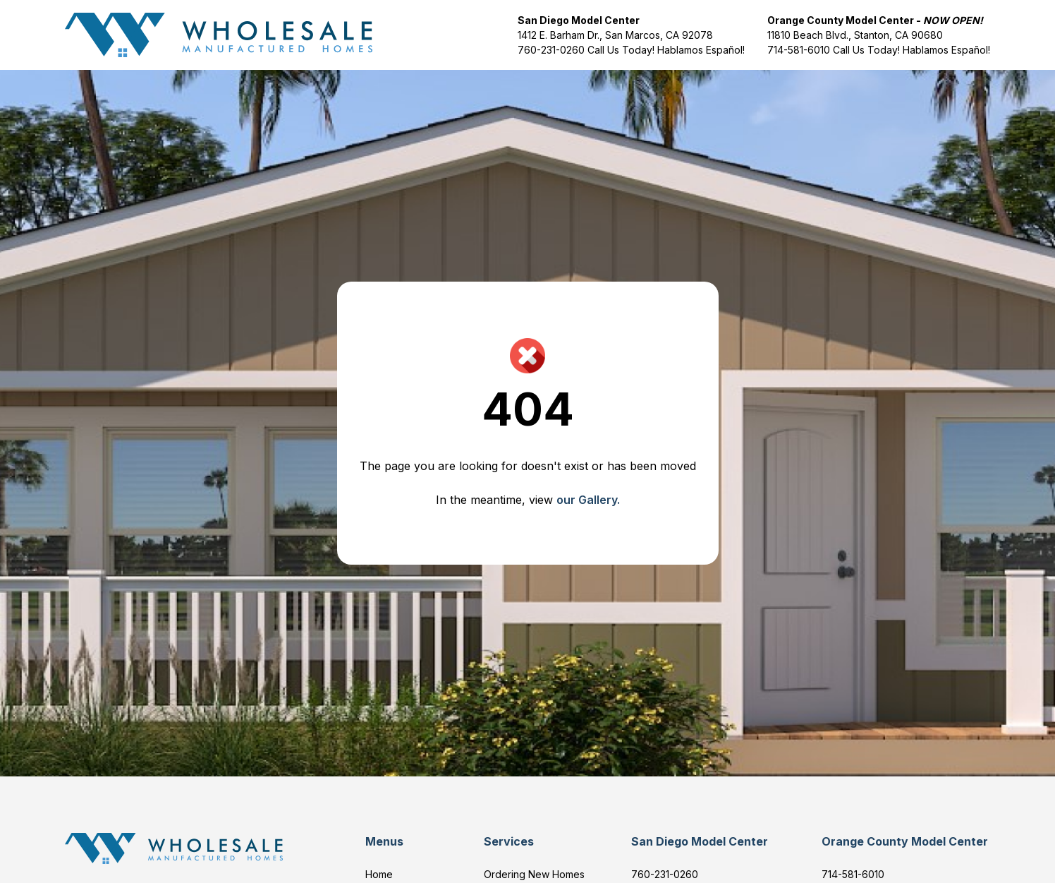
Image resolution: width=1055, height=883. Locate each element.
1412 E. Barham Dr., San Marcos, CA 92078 (615, 35)
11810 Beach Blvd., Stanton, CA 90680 (855, 35)
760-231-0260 (552, 50)
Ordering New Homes (534, 874)
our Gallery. (588, 500)
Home (379, 874)
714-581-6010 (798, 50)
